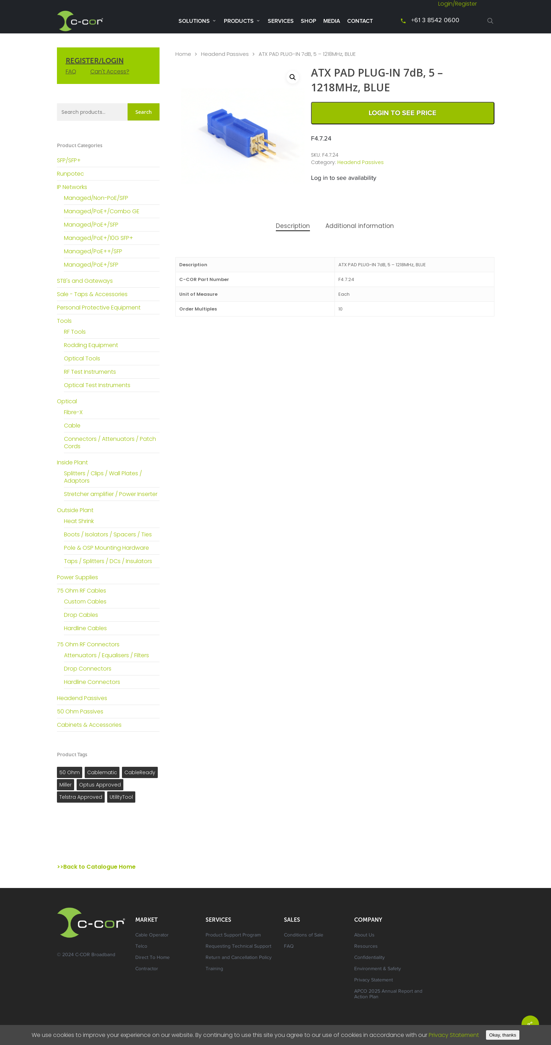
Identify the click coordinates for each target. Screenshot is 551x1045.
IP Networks (72, 187)
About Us (364, 935)
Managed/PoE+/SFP (91, 225)
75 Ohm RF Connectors (88, 644)
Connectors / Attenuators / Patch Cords (110, 442)
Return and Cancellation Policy (239, 957)
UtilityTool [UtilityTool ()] (121, 797)
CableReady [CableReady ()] (139, 772)
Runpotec (70, 174)
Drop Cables (81, 615)
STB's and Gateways (85, 281)
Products (242, 21)
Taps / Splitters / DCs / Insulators (108, 561)
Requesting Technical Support (238, 946)
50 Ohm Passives (80, 711)
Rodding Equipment (91, 345)
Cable (72, 426)
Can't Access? (109, 71)
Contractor (146, 969)
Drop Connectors (87, 669)
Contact (360, 21)
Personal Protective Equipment (99, 307)
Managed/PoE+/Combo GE (102, 211)
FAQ (71, 71)
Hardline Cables (85, 628)
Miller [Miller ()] (65, 784)
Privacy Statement (373, 980)
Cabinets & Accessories (89, 725)
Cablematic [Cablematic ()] (102, 772)
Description (293, 226)
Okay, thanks (502, 1035)
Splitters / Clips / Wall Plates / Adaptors (103, 477)
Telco (141, 946)
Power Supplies (77, 577)
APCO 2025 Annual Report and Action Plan (388, 994)
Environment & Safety (377, 969)
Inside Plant (72, 462)
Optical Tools (82, 358)
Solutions (197, 21)
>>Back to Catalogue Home (96, 867)
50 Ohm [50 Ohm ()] (69, 772)
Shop (308, 21)
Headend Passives (82, 698)
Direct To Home (152, 957)
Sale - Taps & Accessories (92, 294)
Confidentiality (369, 957)
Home (183, 54)
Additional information (359, 226)
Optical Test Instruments (97, 385)
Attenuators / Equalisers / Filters (106, 655)
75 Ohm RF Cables (81, 591)
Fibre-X (73, 412)
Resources (366, 946)
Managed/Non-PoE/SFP (96, 198)
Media (331, 21)
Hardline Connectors (92, 682)
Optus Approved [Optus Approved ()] (100, 784)
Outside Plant (75, 510)
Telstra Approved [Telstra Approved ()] (80, 797)
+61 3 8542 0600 (435, 21)
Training (214, 969)
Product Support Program (233, 935)
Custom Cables (85, 601)
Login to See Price (402, 113)
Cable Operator (152, 935)
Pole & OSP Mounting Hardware (106, 548)
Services (281, 21)
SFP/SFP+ (69, 160)
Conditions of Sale (303, 935)
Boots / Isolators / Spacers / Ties (108, 534)
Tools (64, 321)
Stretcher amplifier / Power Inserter (110, 494)
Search (143, 112)
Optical (67, 401)
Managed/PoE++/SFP (93, 251)
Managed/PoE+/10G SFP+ (98, 238)
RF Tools (75, 332)
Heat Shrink (79, 521)
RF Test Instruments (90, 372)
